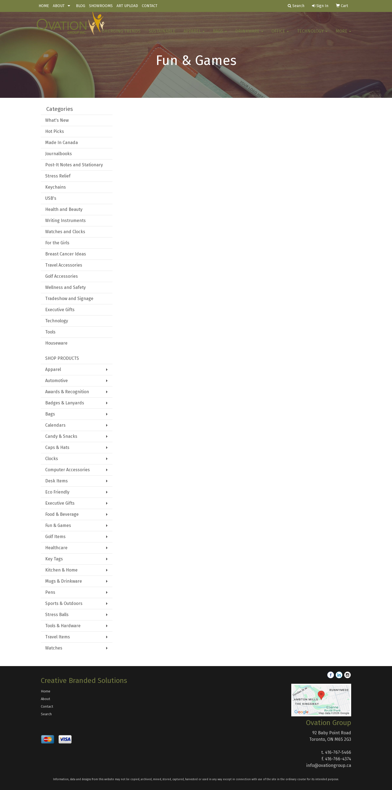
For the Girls (57, 242)
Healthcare (56, 547)
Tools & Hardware (63, 625)
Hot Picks (54, 131)
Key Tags (54, 558)
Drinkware (249, 35)
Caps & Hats (57, 447)
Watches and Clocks (65, 231)
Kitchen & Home (61, 570)
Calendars (55, 425)
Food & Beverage (62, 514)
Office (280, 35)
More (343, 35)
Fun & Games (58, 525)
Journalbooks (58, 153)
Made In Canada (61, 142)
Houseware (56, 343)
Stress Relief (58, 176)
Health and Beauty (63, 209)
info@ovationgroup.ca (328, 765)
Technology (312, 35)
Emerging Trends (121, 35)
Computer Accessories (67, 469)
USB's (50, 198)
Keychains (55, 187)
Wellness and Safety (65, 287)
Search (46, 714)
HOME (44, 6)
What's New (57, 120)
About (45, 699)
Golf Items (55, 536)
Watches (53, 648)
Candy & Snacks (61, 436)
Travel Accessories (63, 265)
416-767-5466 (338, 752)
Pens (50, 592)
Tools (50, 332)
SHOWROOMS (101, 6)
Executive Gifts (60, 309)
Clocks (51, 458)
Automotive (56, 380)
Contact (47, 706)
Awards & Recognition (67, 391)
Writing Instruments (65, 220)
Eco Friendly (57, 492)
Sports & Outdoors (63, 603)
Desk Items (56, 480)
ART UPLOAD (127, 6)
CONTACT (149, 6)
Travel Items (57, 636)
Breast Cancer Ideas (65, 254)
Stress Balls (57, 614)
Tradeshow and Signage (69, 298)
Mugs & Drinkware (63, 581)
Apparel (194, 35)
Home (45, 691)
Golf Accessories (61, 276)
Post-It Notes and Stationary (74, 164)
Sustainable (162, 35)
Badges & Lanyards (64, 402)
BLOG (80, 6)
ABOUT (59, 6)
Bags (220, 35)
